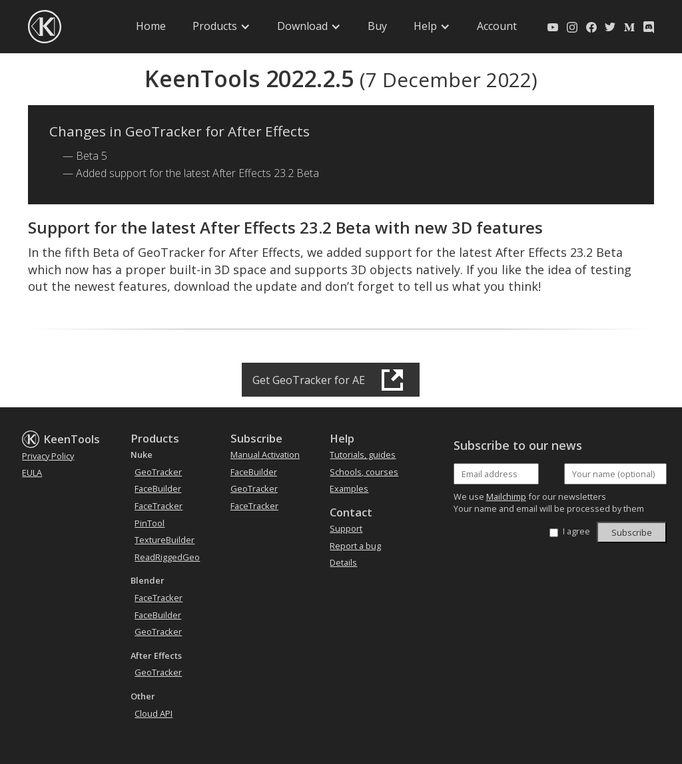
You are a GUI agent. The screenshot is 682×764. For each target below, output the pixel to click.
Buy (377, 26)
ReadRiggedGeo (167, 557)
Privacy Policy (48, 456)
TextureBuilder (164, 540)
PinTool (150, 523)
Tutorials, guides (363, 455)
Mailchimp (506, 496)
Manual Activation (265, 455)
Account (497, 26)
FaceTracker (158, 506)
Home (151, 26)
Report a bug (355, 546)
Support (346, 528)
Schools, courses (364, 472)
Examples (349, 488)
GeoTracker (158, 472)
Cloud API (153, 713)
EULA (32, 472)
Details (343, 562)
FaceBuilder (158, 488)
